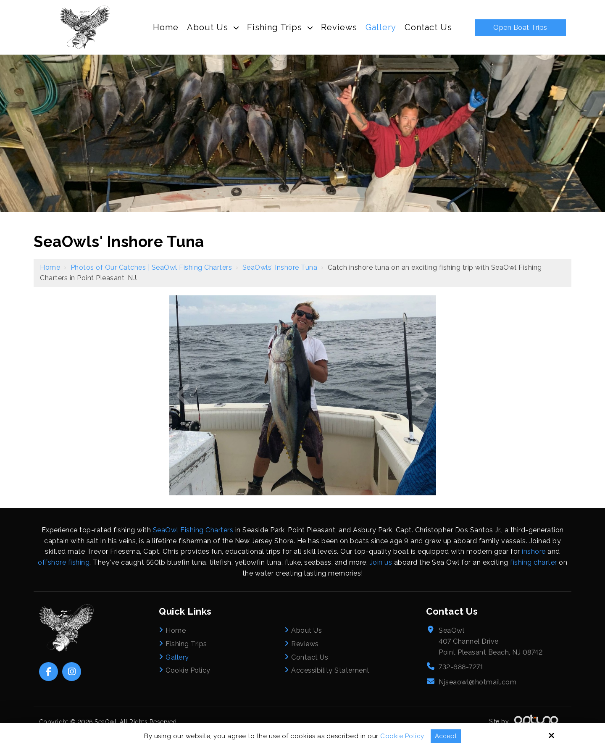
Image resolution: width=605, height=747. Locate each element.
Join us (381, 562)
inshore (534, 551)
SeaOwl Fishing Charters (193, 530)
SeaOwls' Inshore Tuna (280, 267)
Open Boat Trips (520, 28)
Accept (446, 736)
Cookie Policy (402, 736)
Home (50, 267)
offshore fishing (63, 562)
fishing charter (533, 562)
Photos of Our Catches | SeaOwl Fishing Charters (151, 267)
